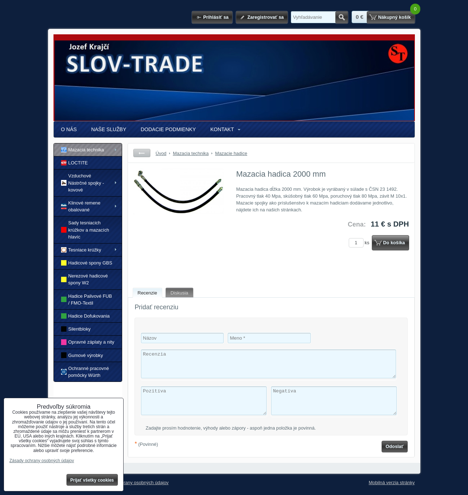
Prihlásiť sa (215, 17)
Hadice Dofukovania (85, 316)
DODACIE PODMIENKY (168, 129)
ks (360, 242)
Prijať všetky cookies (92, 480)
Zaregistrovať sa (265, 17)
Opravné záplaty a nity (88, 342)
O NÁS (69, 129)
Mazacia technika (82, 149)
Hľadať (341, 17)
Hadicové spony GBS (86, 263)
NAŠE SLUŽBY (108, 129)
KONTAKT (222, 129)
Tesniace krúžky (81, 250)
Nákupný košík (394, 17)
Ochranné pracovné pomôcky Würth (85, 372)
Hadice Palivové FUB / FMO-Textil (86, 299)
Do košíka (394, 242)
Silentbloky (76, 329)
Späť (141, 153)
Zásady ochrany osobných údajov (134, 482)
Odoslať (395, 446)
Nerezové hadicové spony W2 (84, 279)
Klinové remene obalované (80, 206)
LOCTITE (74, 162)
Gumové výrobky (82, 355)
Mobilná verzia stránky (392, 482)
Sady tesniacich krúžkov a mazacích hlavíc (85, 229)
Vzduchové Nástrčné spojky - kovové (82, 182)
